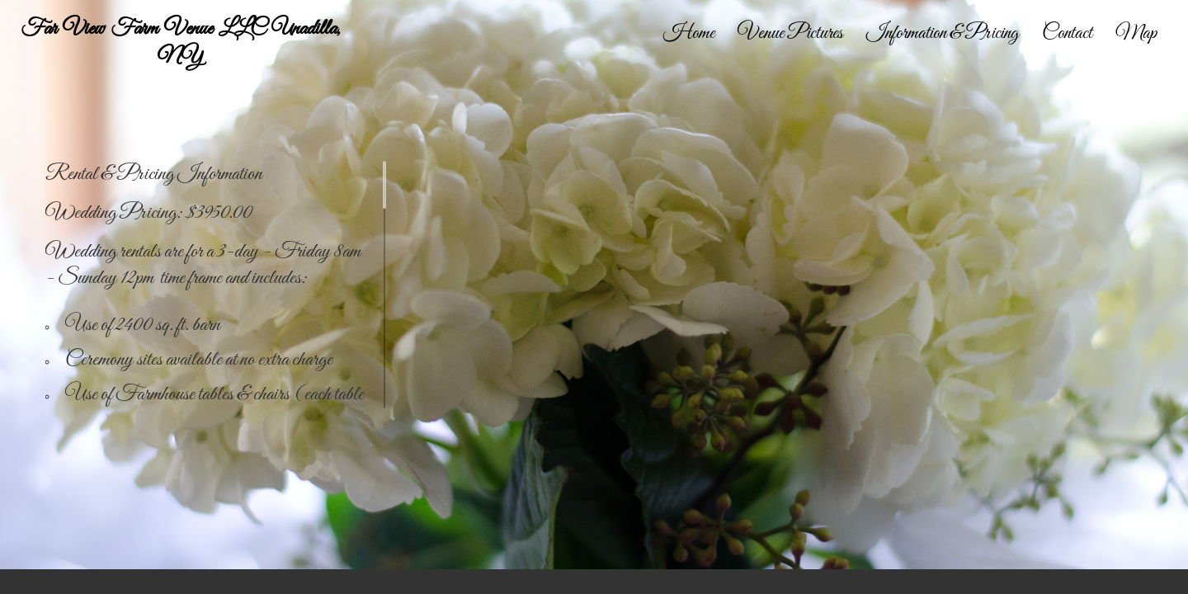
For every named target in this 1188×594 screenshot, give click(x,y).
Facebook (1152, 582)
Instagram (1176, 582)
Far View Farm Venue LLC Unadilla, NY (180, 43)
